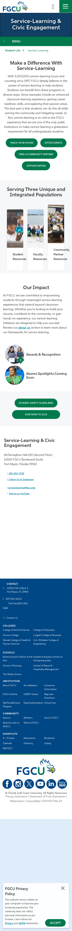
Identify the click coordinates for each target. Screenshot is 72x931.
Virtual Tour (50, 703)
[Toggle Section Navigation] (36, 41)
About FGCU (9, 685)
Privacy (9, 923)
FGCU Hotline (10, 694)
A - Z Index (8, 738)
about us (24, 328)
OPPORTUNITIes (36, 166)
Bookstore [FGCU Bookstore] (49, 738)
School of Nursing (12, 666)
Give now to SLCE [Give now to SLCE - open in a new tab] (36, 415)
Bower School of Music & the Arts (17, 659)
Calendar (7, 743)
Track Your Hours (21, 143)
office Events (53, 143)
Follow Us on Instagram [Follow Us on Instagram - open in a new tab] (21, 480)
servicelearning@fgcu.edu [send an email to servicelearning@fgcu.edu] (21, 488)
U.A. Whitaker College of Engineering (46, 642)
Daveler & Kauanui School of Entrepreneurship (48, 659)
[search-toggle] (53, 6)
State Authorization (33, 703)
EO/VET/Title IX (52, 801)
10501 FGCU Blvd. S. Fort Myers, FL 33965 (18, 590)
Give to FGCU (51, 718)
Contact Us (11, 618)
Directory (28, 743)
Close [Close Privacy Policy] (62, 888)
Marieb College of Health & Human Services (16, 642)
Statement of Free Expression (47, 796)
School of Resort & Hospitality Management (46, 668)
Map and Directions (49, 696)
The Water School (12, 674)
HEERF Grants (31, 694)
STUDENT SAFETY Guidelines (36, 403)
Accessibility (33, 801)
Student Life (12, 50)
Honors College (11, 635)
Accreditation (30, 685)
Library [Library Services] (47, 743)
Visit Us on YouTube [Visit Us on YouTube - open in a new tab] (19, 494)
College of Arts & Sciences (16, 630)
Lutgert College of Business (47, 635)
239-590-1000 (14, 599)
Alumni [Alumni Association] (6, 718)
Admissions (29, 738)
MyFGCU (7, 748)
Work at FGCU (31, 723)
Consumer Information (50, 687)
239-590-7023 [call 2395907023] (16, 474)
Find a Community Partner (36, 154)
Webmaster (17, 801)
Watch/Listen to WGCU (11, 725)
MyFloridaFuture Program (11, 705)
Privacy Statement (16, 796)
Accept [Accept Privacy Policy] (55, 923)
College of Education (44, 630)
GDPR (22, 923)
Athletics (28, 718)
